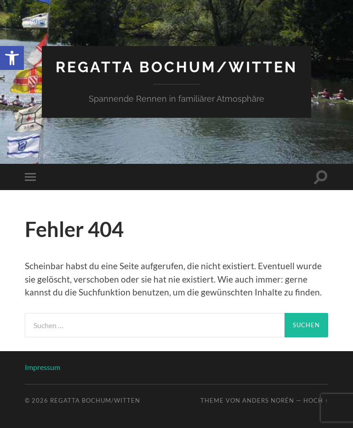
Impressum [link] (42, 367)
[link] (12, 58)
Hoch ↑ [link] (315, 400)
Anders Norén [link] (268, 400)
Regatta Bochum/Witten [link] (176, 66)
